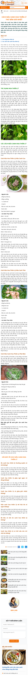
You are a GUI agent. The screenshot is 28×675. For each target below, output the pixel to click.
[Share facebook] (19, 547)
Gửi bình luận (14, 641)
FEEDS (25, 3)
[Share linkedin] (26, 547)
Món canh (6, 11)
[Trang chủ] (1, 11)
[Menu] (3, 7)
